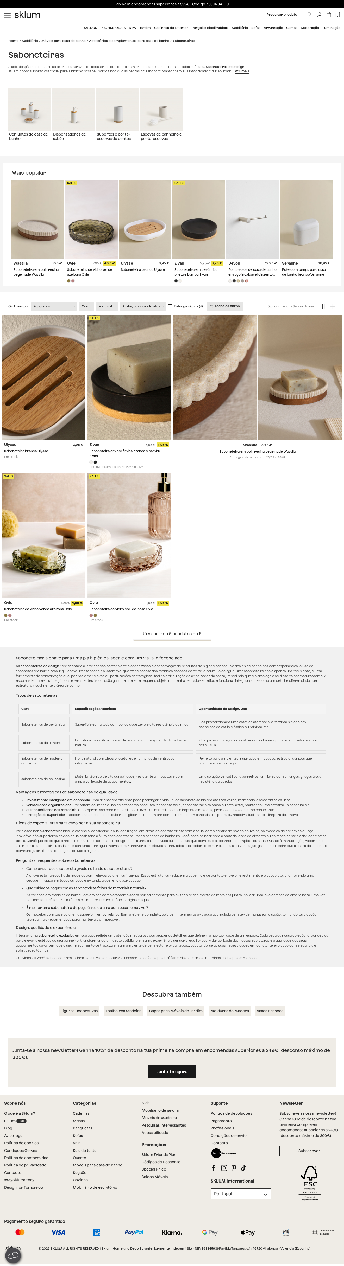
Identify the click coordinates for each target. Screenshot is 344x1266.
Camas (291, 28)
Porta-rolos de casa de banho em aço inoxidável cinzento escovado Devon (252, 274)
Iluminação (331, 28)
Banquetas (82, 1134)
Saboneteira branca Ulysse (143, 270)
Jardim (145, 28)
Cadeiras (81, 1119)
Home (13, 41)
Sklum (15, 1126)
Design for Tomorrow (24, 1193)
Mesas (79, 1126)
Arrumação (273, 28)
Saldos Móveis (155, 1182)
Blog (8, 1134)
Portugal (223, 1199)
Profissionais (113, 28)
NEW (132, 28)
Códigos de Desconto (161, 1168)
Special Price (154, 1175)
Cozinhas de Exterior (171, 28)
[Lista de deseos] (337, 14)
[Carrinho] (328, 14)
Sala (76, 1149)
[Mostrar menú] (7, 15)
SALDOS (90, 28)
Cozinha (80, 1186)
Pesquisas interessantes (164, 1131)
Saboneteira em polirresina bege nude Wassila (258, 457)
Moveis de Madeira (159, 1123)
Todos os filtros (225, 312)
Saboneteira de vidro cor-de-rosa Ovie (121, 615)
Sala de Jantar (85, 1156)
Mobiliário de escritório (95, 1193)
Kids (145, 1109)
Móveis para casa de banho (63, 41)
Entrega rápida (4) (188, 312)
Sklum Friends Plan (159, 1160)
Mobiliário (240, 28)
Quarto (79, 1163)
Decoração (310, 28)
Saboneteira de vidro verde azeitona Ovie (38, 615)
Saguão (79, 1178)
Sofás (255, 28)
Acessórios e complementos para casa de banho (129, 41)
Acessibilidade (155, 1138)
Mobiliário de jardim (160, 1116)
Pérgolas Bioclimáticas (210, 28)
